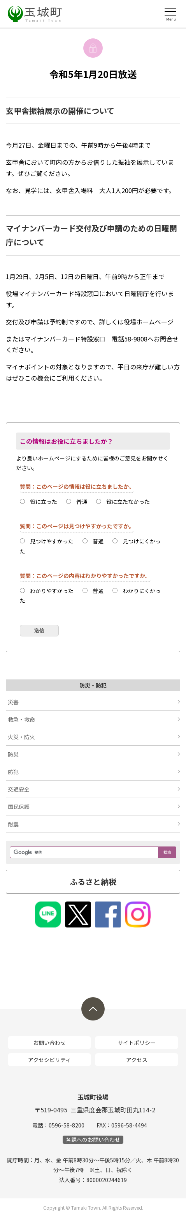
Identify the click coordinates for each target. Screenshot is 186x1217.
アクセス (136, 1060)
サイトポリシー (137, 1042)
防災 (13, 754)
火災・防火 (21, 737)
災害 (13, 702)
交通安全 (19, 789)
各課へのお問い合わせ (93, 1139)
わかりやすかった (52, 591)
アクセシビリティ (49, 1060)
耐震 (13, 824)
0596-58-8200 (66, 1125)
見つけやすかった (52, 541)
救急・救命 (21, 719)
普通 (81, 501)
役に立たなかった (128, 501)
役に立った (43, 501)
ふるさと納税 (93, 881)
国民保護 (19, 806)
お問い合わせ (49, 1042)
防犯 (13, 772)
